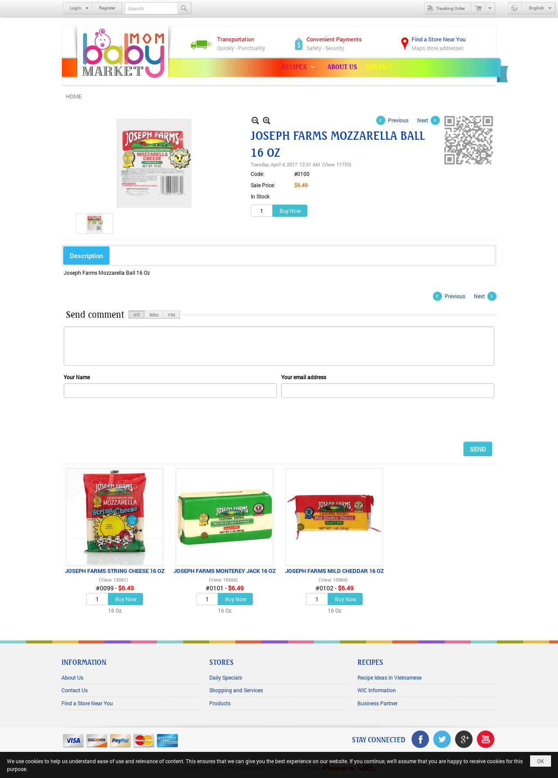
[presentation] (130, 419)
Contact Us (74, 690)
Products (220, 703)
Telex (154, 314)
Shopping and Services (236, 690)
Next (422, 120)
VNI (171, 314)
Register (107, 8)
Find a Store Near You (87, 703)
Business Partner (377, 703)
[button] (300, 67)
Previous (398, 120)
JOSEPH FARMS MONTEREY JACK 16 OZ (225, 571)
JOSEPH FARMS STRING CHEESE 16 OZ (115, 571)
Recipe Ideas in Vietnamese (389, 677)
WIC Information (376, 690)
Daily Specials (225, 677)
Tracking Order (445, 8)
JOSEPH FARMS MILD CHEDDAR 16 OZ (334, 571)
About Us (72, 677)
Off (136, 314)
